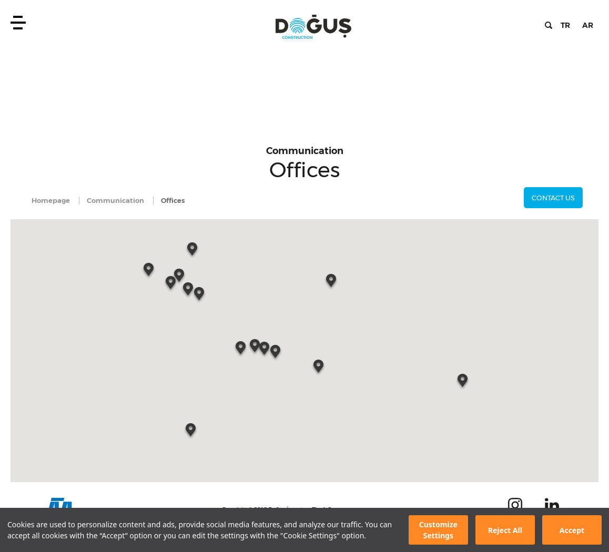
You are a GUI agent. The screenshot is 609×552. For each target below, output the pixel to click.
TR (565, 25)
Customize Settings (438, 529)
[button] (189, 291)
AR (587, 25)
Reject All (505, 530)
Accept (572, 530)
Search (548, 25)
